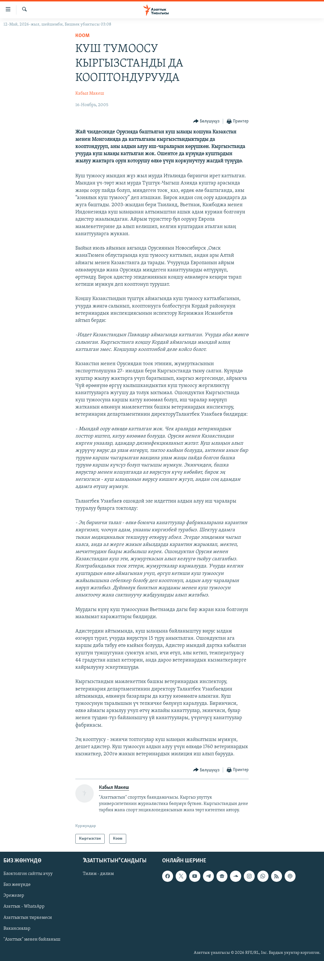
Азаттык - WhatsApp (24, 906)
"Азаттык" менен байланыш (31, 939)
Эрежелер (13, 895)
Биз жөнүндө (16, 884)
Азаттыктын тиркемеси (27, 917)
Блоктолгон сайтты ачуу (28, 873)
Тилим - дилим (98, 873)
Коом (82, 35)
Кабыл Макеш (89, 93)
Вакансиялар (16, 928)
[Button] (206, 121)
